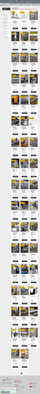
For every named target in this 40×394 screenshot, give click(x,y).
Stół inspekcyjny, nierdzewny (33, 318)
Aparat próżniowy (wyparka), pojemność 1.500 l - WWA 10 (33, 277)
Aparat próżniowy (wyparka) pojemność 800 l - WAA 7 (24, 298)
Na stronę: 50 (35, 373)
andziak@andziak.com (28, 2)
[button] (16, 5)
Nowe (24, 4)
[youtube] (33, 387)
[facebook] (33, 384)
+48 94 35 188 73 (12, 2)
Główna (12, 4)
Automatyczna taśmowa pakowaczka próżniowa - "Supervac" (24, 234)
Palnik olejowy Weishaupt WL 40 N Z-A (15, 212)
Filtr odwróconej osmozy (15, 170)
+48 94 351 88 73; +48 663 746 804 (20, 2)
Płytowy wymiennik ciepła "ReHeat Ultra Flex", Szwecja (15, 298)
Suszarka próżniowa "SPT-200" (33, 128)
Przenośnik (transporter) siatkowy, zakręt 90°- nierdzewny (33, 65)
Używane (28, 4)
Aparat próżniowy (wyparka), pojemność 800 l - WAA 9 (15, 256)
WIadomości (33, 4)
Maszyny (15, 4)
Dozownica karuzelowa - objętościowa (24, 128)
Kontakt (38, 4)
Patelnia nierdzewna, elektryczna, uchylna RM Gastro (24, 171)
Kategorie (20, 4)
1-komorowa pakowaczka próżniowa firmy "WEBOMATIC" (33, 340)
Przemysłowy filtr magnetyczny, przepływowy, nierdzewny (33, 234)
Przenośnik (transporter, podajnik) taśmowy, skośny (33, 107)
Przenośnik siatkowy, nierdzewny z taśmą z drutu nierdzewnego (15, 192)
